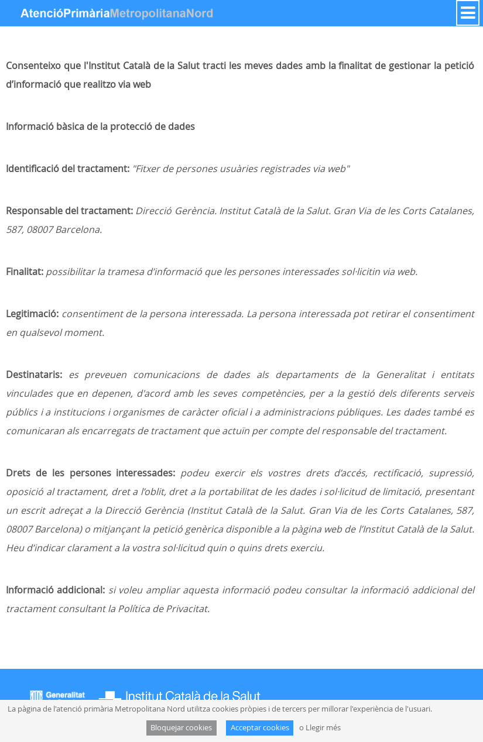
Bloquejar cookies (181, 728)
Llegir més (323, 728)
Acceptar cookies (260, 728)
